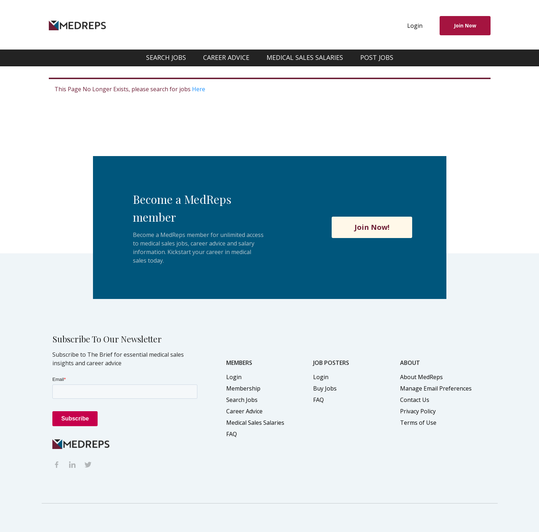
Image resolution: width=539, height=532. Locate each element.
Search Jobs (242, 400)
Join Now (465, 25)
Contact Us (414, 400)
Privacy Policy (418, 411)
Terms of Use (418, 423)
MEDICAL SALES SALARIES (304, 57)
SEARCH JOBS (166, 57)
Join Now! (371, 227)
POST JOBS (376, 57)
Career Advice (244, 411)
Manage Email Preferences (436, 388)
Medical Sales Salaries (255, 423)
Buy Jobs (325, 388)
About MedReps (421, 377)
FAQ (231, 434)
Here (198, 89)
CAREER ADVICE (226, 57)
